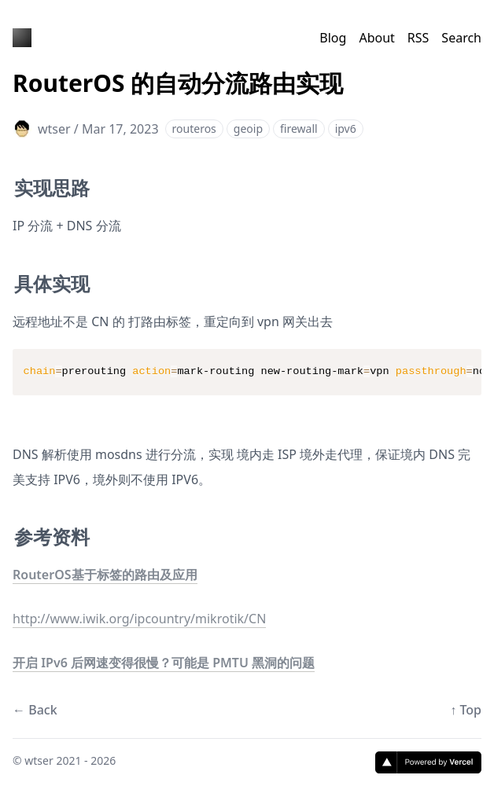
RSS (418, 37)
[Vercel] (428, 762)
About (376, 37)
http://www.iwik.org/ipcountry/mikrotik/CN (139, 618)
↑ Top (465, 709)
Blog (332, 37)
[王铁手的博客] (22, 37)
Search (461, 37)
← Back (35, 709)
